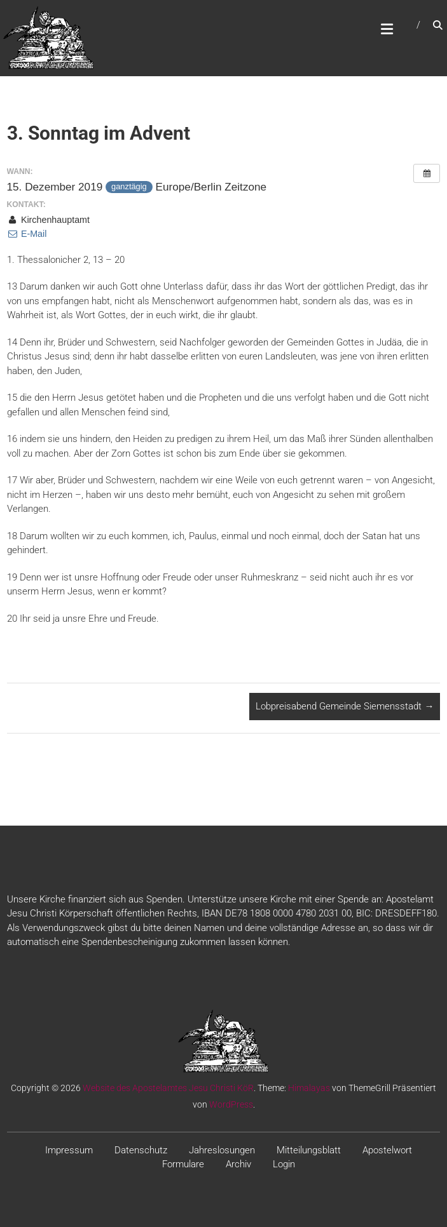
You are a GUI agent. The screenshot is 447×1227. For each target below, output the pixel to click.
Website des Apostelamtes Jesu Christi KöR (168, 1088)
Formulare (183, 1164)
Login (284, 1164)
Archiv (238, 1164)
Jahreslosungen (222, 1150)
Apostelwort (387, 1150)
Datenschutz (140, 1150)
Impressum (69, 1150)
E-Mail (27, 234)
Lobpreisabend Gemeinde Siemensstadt (345, 706)
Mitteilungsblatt (309, 1150)
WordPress (231, 1104)
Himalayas (309, 1088)
